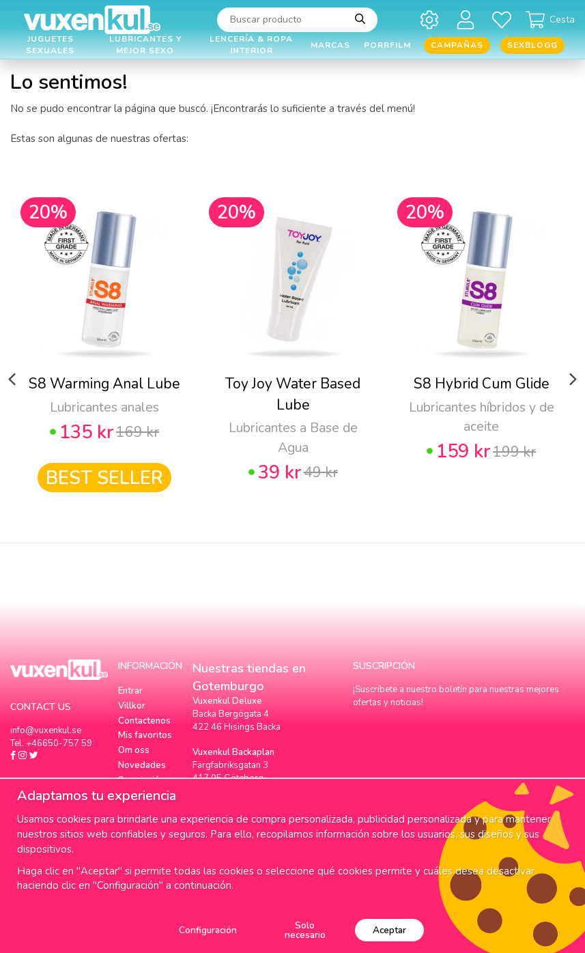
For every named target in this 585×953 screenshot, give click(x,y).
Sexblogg (532, 45)
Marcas (330, 45)
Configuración (208, 930)
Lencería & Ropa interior (251, 45)
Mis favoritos (145, 735)
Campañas (457, 45)
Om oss (133, 750)
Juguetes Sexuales (50, 45)
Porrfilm (387, 45)
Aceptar (389, 930)
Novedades (142, 765)
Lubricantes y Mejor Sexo (145, 45)
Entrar (130, 691)
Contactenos (144, 721)
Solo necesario (305, 930)
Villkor (131, 706)
